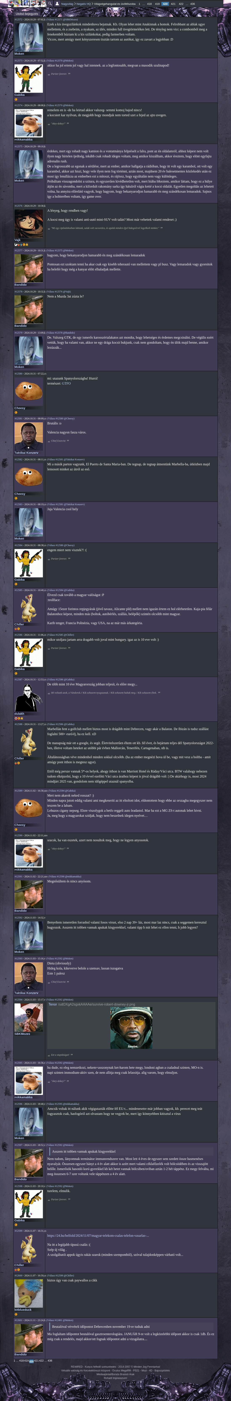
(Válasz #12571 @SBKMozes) (62, 19)
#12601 (18, 1320)
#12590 (18, 835)
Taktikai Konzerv (26, 452)
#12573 (18, 60)
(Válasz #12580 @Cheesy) (60, 418)
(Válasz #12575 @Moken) (59, 250)
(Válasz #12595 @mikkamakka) (62, 1103)
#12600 (18, 1275)
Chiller (19, 624)
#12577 (18, 250)
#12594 (18, 999)
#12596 (18, 1103)
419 (157, 3)
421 (173, 3)
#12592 (18, 917)
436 (192, 3)
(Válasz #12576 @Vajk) (58, 291)
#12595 (18, 1062)
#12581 (18, 418)
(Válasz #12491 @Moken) (59, 1320)
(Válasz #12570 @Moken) (59, 60)
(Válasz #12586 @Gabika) (60, 679)
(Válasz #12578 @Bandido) (60, 332)
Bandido (21, 284)
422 (181, 3)
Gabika (20, 95)
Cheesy (20, 408)
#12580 (18, 373)
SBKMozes (22, 1034)
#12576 (18, 205)
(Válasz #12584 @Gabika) (60, 590)
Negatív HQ (84, 3)
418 (149, 3)
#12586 (18, 634)
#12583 (18, 504)
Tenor (53, 1004)
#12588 (18, 724)
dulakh (19, 713)
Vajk (18, 240)
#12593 (18, 958)
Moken (19, 53)
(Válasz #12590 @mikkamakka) (65, 876)
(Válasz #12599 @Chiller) (60, 1275)
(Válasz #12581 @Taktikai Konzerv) (65, 459)
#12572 (18, 19)
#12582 (18, 459)
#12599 (18, 1230)
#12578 (18, 291)
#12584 (18, 545)
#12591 (18, 876)
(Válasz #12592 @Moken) (59, 958)
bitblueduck (23, 1309)
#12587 (18, 679)
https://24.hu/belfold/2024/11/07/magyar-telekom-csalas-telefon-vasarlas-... (98, 1235)
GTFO (66, 383)
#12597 (18, 1145)
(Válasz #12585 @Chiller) (60, 634)
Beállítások (57, 3)
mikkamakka (24, 139)
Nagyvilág (67, 3)
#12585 (18, 590)
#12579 (18, 332)
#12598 (18, 1186)
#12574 (18, 105)
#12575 (18, 146)
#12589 (18, 790)
